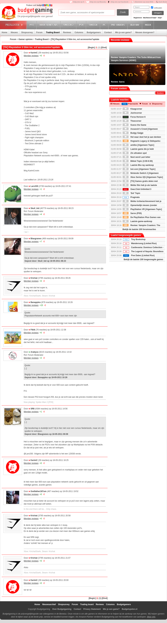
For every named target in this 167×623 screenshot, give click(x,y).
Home (4, 32)
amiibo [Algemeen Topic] (138, 145)
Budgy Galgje (133, 133)
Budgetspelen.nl (129, 609)
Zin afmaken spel (135, 153)
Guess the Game (134, 125)
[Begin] (91, 47)
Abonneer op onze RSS (144, 2)
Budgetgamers (94, 32)
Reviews (67, 32)
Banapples (36, 302)
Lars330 (34, 186)
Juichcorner (132, 113)
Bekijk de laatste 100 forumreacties (139, 229)
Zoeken (160, 93)
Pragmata (131, 197)
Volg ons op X (78, 2)
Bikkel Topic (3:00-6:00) (138, 161)
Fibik (33, 330)
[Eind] (104, 47)
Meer (148, 24)
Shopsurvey (27, 32)
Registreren (138, 18)
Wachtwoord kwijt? (150, 18)
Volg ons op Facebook (119, 2)
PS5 (32, 24)
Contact (108, 32)
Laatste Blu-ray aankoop (138, 165)
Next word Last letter (136, 157)
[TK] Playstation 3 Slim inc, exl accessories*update (75, 39)
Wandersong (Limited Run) (144, 243)
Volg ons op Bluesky (98, 2)
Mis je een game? (123, 32)
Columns (79, 32)
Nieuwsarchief (49, 604)
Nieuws (14, 32)
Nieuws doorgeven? (144, 32)
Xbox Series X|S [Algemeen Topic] (143, 177)
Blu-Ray (135, 24)
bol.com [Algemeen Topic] (139, 169)
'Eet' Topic (131, 193)
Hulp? (160, 18)
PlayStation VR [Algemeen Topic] (142, 209)
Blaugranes (36, 238)
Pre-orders (118, 24)
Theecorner (132, 121)
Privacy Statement (92, 609)
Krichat (34, 278)
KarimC (34, 53)
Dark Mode (162, 2)
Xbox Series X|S (48, 24)
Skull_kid (35, 208)
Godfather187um (38, 491)
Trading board (87, 604)
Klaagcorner (132, 109)
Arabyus (35, 352)
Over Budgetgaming (61, 609)
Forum (39, 32)
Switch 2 (68, 24)
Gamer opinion (26, 39)
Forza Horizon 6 (134, 117)
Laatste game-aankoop (137, 221)
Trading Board (52, 32)
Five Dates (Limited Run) (143, 255)
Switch (93, 24)
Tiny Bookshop (138, 239)
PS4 (81, 24)
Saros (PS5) (132, 213)
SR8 (32, 409)
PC (105, 24)
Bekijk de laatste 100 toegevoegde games (143, 259)
